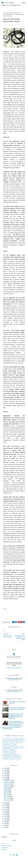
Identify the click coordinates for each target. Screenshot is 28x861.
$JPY (21, 745)
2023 (5, 777)
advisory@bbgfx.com (16, 695)
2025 (5, 774)
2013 (5, 817)
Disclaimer (4, 853)
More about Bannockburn (14, 671)
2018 (5, 808)
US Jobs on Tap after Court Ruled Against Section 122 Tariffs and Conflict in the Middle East (16, 720)
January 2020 (7, 804)
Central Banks (12, 754)
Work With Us (4, 851)
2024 (5, 775)
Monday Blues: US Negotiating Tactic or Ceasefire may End (17, 712)
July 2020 (6, 793)
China (19, 12)
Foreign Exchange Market (9, 756)
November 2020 (8, 786)
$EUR (5, 745)
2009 (5, 824)
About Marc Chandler (6, 849)
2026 (5, 772)
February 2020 (7, 802)
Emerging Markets (8, 751)
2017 (5, 810)
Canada (15, 12)
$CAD (5, 754)
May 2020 (6, 797)
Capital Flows (7, 762)
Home (4, 12)
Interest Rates (17, 759)
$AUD (22, 751)
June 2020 (6, 795)
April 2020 (6, 798)
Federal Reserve (7, 748)
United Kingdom (7, 759)
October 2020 (7, 788)
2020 (5, 783)
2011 (5, 820)
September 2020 (8, 789)
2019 (5, 806)
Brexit (11, 12)
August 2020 (7, 791)
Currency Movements (19, 743)
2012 (5, 818)
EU (14, 14)
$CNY (18, 762)
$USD (8, 12)
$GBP (15, 748)
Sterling (16, 751)
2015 (5, 813)
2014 (5, 815)
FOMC (13, 762)
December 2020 (8, 784)
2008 (5, 826)
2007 (5, 827)
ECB (17, 745)
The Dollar (11, 745)
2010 (5, 822)
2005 (5, 831)
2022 (5, 779)
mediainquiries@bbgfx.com (14, 683)
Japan (10, 743)
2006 (5, 829)
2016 (5, 811)
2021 (5, 781)
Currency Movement (8, 14)
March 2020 (7, 800)
